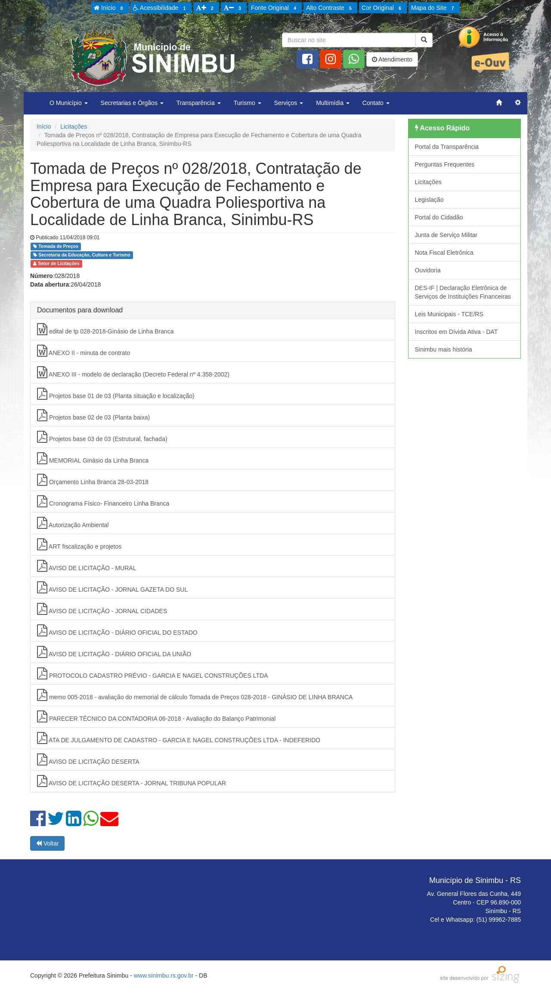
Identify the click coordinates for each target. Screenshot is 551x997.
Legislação (429, 199)
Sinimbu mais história (443, 349)
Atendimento (392, 59)
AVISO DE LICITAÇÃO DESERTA (88, 759)
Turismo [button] (247, 102)
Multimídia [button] (333, 102)
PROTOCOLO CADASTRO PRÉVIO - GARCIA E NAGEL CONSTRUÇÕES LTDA (152, 673)
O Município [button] (69, 102)
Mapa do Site (434, 8)
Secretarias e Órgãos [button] (132, 102)
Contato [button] (376, 102)
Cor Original (383, 8)
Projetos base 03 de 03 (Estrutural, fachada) (102, 437)
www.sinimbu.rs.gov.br (164, 975)
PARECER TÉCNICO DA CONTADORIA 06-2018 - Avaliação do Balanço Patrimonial (156, 716)
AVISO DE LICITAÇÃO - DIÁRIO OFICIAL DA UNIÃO (114, 652)
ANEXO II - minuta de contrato (83, 351)
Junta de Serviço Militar (446, 235)
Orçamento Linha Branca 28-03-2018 (93, 480)
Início (110, 8)
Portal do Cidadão (439, 217)
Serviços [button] (288, 102)
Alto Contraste (330, 8)
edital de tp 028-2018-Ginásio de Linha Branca (105, 329)
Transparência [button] (198, 102)
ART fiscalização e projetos (79, 544)
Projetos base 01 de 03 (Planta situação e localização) (116, 394)
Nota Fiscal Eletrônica (444, 252)
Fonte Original (275, 8)
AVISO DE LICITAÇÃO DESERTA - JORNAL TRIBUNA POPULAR (131, 781)
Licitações (73, 126)
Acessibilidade (161, 8)
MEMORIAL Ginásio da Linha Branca (93, 458)
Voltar (47, 843)
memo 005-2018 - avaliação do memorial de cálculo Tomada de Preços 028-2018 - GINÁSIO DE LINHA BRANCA (195, 695)
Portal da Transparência (447, 146)
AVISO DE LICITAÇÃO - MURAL (86, 566)
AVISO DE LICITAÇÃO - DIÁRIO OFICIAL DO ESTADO (117, 630)
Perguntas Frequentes (445, 164)
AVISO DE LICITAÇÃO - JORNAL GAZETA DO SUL (112, 587)
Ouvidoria (428, 270)
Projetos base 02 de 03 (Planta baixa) (93, 415)
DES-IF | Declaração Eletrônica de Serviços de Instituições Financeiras (463, 292)
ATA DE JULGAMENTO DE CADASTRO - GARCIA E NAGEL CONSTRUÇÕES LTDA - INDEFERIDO (178, 738)
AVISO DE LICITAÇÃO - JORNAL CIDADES (102, 609)
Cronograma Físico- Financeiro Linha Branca (103, 501)
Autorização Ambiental (72, 523)
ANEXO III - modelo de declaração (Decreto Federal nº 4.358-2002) (133, 372)
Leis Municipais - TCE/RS (449, 314)
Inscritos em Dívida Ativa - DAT (456, 331)
